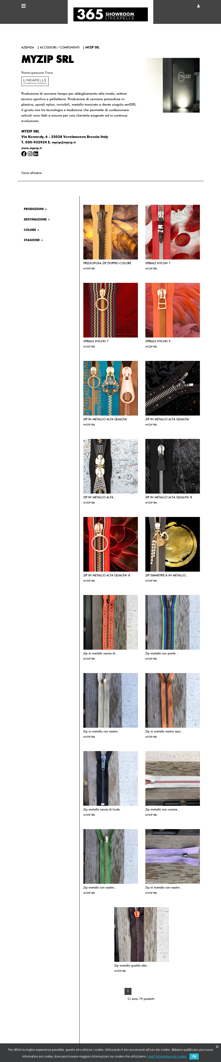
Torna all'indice (31, 173)
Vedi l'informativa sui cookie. (167, 1056)
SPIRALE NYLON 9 (157, 341)
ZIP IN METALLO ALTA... (99, 497)
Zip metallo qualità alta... (132, 965)
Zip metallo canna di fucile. (102, 809)
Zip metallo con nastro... (100, 887)
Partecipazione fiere (37, 73)
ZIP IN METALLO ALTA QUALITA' (105, 419)
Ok (194, 1056)
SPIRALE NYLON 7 (157, 263)
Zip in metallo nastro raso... (164, 731)
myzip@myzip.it (64, 142)
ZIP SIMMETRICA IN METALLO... (167, 575)
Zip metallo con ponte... (162, 653)
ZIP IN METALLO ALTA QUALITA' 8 (168, 497)
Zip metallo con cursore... (162, 809)
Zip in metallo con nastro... (102, 731)
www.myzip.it (31, 148)
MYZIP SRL (89, 268)
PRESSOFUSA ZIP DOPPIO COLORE (107, 263)
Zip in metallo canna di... (100, 653)
